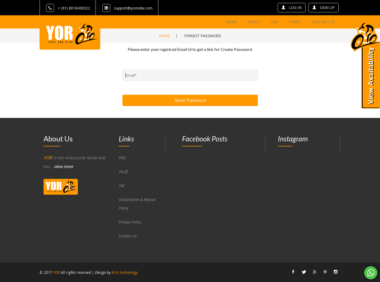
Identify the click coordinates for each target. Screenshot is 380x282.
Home (164, 35)
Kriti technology (124, 272)
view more (63, 166)
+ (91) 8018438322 (68, 8)
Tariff (123, 171)
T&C (122, 185)
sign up (323, 7)
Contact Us (128, 235)
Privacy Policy (130, 221)
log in (292, 7)
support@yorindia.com (133, 8)
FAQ (122, 157)
